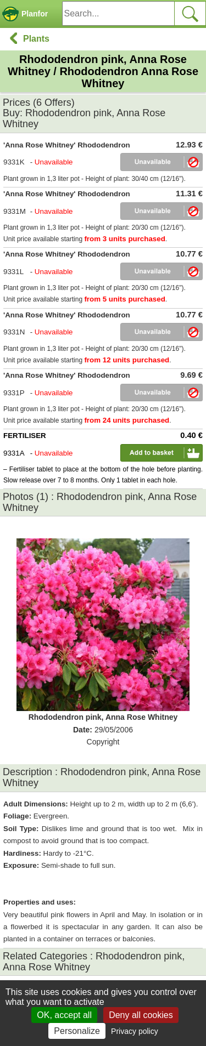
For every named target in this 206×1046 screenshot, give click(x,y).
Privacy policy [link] (134, 1031)
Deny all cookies (141, 1015)
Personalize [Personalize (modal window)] (77, 1031)
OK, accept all (64, 1015)
